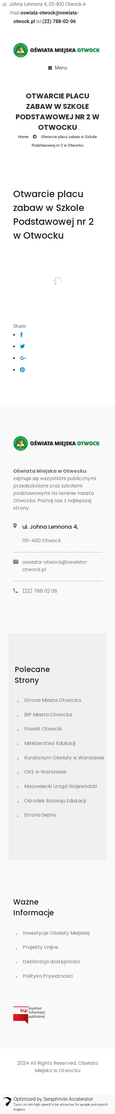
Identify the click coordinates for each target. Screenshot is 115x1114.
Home (23, 136)
